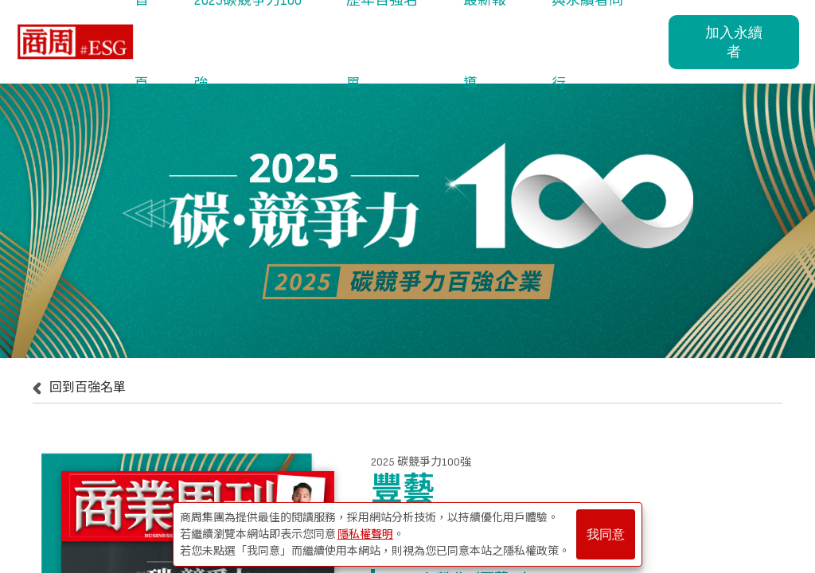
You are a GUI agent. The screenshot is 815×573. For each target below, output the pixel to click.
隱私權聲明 (365, 534)
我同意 (606, 534)
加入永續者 (733, 42)
